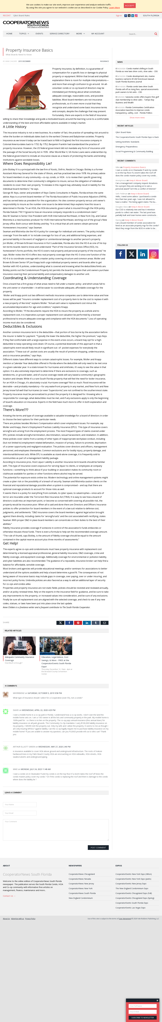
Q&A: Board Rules (21, 15)
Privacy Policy (30, 919)
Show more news (137, 117)
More (79, 33)
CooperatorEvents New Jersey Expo (131, 883)
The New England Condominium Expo (132, 888)
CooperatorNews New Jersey (81, 883)
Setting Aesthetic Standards (127, 142)
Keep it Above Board (138, 180)
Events (39, 33)
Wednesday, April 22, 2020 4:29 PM (38, 710)
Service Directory (60, 33)
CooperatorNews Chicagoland (82, 874)
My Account (97, 33)
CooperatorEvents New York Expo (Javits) (133, 879)
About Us (6, 919)
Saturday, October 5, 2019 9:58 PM (45, 693)
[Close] (130, 5)
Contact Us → (9, 895)
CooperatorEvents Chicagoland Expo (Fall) (134, 893)
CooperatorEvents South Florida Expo (132, 903)
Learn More (114, 7)
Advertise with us (17, 919)
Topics (22, 33)
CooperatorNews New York (80, 888)
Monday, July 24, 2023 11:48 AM (36, 769)
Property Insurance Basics (134, 167)
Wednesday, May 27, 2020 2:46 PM (54, 746)
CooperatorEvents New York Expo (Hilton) (134, 874)
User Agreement (125, 919)
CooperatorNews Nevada (80, 879)
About (6, 865)
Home (9, 33)
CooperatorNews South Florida (82, 893)
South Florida (151, 15)
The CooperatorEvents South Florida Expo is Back (137, 137)
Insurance (104, 61)
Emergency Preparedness (127, 146)
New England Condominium (81, 898)
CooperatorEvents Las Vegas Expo (130, 907)
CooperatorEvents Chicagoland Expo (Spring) (135, 898)
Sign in (119, 15)
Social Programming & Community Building (134, 151)
